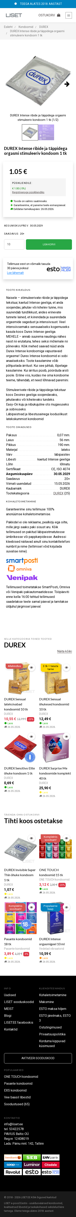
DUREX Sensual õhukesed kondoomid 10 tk (54, 704)
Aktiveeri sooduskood (38, 1058)
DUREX (58, 493)
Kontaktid (10, 1029)
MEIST (9, 1009)
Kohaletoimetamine (52, 995)
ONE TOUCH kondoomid (54, 879)
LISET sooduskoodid (19, 1002)
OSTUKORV (50, 15)
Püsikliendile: (22, 183)
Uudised (10, 995)
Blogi (7, 1016)
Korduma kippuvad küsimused (52, 1043)
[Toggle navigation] (69, 15)
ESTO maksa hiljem (52, 1009)
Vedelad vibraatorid (51, 948)
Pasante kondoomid (17, 948)
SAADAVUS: (11, 233)
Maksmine (46, 1002)
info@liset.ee (13, 1124)
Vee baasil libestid (17, 1097)
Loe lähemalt (15, 272)
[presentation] (67, 84)
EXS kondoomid (15, 1090)
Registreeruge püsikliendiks (28, 192)
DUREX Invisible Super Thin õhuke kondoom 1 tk (20, 875)
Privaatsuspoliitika (52, 1034)
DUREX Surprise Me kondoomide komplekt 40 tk (55, 773)
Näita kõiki (64, 651)
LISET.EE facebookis (18, 1022)
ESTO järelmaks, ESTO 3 (55, 1018)
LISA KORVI (49, 244)
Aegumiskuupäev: (16, 225)
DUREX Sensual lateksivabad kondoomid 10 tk (16, 704)
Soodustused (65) (17, 1104)
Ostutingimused (50, 1027)
